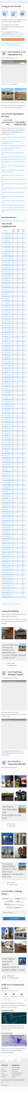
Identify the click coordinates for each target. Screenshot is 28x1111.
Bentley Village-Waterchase (8, 511)
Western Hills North (8, 305)
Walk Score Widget (11, 1007)
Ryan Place (7, 262)
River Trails (7, 545)
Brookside (6, 541)
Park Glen (6, 426)
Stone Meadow (8, 516)
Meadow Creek (8, 399)
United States (4, 84)
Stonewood (7, 410)
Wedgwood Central (8, 471)
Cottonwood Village (8, 464)
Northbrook (7, 534)
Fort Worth (15, 84)
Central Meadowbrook (8, 444)
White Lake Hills (8, 552)
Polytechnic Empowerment (8, 363)
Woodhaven (7, 422)
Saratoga (6, 381)
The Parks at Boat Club (8, 563)
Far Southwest (7, 366)
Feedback (3, 1076)
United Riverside (8, 303)
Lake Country (7, 579)
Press (2, 1073)
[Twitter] (2, 1067)
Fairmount (6, 249)
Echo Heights (7, 496)
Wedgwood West (8, 339)
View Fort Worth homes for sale (10, 45)
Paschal (6, 278)
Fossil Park (7, 413)
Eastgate (6, 498)
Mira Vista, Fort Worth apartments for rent (13, 157)
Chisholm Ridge (8, 574)
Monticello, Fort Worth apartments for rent (13, 159)
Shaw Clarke (7, 285)
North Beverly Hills (8, 408)
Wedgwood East (8, 283)
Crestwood (7, 529)
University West (8, 312)
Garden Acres (7, 594)
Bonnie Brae (7, 359)
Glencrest (6, 532)
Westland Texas (8, 527)
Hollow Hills (7, 473)
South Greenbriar (8, 343)
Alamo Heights (8, 269)
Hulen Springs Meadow (8, 525)
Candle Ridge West (8, 446)
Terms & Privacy (4, 1074)
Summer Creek (8, 570)
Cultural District (18, 36)
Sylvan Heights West (8, 274)
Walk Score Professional (12, 984)
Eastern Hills (7, 462)
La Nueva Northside (8, 235)
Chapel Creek (7, 572)
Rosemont (6, 289)
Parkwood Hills (8, 406)
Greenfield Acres (8, 550)
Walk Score (4, 1065)
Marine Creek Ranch (8, 590)
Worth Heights (7, 256)
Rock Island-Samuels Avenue (8, 453)
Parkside (6, 509)
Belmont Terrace (8, 323)
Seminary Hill (7, 368)
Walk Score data (8, 1048)
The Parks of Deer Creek (8, 556)
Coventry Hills (7, 467)
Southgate (6, 559)
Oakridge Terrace (8, 437)
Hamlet (6, 491)
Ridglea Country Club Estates (8, 597)
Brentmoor (7, 431)
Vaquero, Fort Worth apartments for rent (13, 205)
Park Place (6, 449)
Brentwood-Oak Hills (8, 375)
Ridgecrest (7, 296)
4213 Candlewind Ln (7, 220)
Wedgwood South (8, 428)
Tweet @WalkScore (14, 918)
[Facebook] (5, 1067)
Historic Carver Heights (8, 350)
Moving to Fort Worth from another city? (11, 604)
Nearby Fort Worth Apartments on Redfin (13, 39)
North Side (7, 247)
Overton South (8, 276)
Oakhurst (6, 354)
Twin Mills (6, 455)
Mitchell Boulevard (8, 383)
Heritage (6, 451)
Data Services (15, 1071)
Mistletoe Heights (8, 345)
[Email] (7, 1067)
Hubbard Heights (8, 309)
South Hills (7, 318)
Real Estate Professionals (17, 1073)
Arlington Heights (8, 265)
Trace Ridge (7, 484)
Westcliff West (7, 401)
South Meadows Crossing (8, 482)
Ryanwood (6, 298)
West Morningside (8, 330)
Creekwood (7, 592)
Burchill (6, 336)
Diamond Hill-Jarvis (8, 325)
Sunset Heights (8, 442)
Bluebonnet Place (18, 34)
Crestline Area (7, 258)
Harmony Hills (7, 424)
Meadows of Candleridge (8, 478)
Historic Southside (8, 327)
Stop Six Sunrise (8, 518)
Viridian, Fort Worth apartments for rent (12, 207)
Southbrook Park (8, 392)
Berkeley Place (7, 316)
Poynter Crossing (8, 567)
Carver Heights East (8, 500)
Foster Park (7, 415)
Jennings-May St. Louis (8, 253)
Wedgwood (7, 386)
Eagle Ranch (7, 514)
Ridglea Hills (7, 417)
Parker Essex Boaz (8, 390)
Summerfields (7, 361)
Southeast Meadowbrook (8, 370)
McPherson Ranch (8, 379)
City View (6, 388)
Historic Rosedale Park (8, 377)
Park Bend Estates (8, 460)
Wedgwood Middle (8, 404)
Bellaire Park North (8, 583)
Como (5, 341)
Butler (5, 469)
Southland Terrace (8, 292)
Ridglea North (7, 267)
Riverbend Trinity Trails (8, 493)
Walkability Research (16, 1074)
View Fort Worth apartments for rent (11, 43)
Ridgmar (6, 294)
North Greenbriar (8, 352)
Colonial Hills (7, 520)
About (2, 1069)
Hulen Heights (7, 554)
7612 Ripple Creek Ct (19, 220)
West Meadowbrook (8, 348)
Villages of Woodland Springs (8, 502)
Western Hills (7, 307)
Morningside (7, 357)
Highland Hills (7, 487)
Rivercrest (6, 523)
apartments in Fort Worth (15, 128)
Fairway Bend (7, 480)
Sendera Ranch (8, 585)
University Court (8, 244)
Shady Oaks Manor (8, 458)
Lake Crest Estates (8, 576)
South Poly (7, 300)
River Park (6, 561)
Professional (15, 1065)
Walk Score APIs (5, 1030)
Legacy (6, 397)
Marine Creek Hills (8, 543)
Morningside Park (8, 334)
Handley (6, 435)
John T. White (7, 565)
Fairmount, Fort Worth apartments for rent (13, 146)
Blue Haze (6, 507)
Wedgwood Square (8, 287)
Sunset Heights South (8, 440)
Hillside (6, 372)
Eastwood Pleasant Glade (8, 280)
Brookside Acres (8, 489)
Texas (10, 84)
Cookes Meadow (8, 547)
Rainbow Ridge (8, 581)
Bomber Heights (8, 332)
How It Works (4, 1071)
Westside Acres (8, 419)
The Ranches (7, 536)
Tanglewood (7, 433)
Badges (13, 1076)
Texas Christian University (8, 242)
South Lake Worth (8, 588)
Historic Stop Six (8, 475)
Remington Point (8, 538)
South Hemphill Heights (8, 251)
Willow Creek (7, 395)
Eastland (6, 314)
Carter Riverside (8, 271)
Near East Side (8, 321)
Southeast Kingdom (8, 505)
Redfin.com (11, 134)
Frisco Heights (7, 260)
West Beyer (7, 240)
